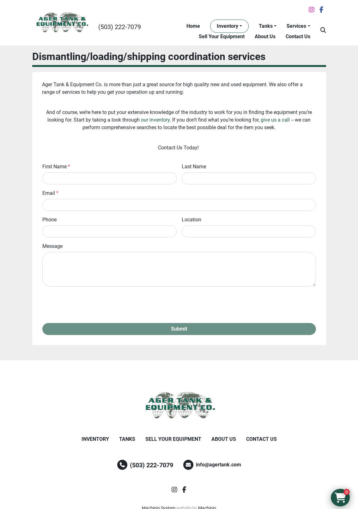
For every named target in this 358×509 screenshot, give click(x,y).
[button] (229, 26)
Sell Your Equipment (222, 36)
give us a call (275, 120)
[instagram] (311, 10)
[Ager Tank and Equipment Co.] (179, 406)
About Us (265, 36)
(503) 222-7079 (119, 27)
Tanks (266, 26)
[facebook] (321, 10)
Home (193, 26)
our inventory (155, 120)
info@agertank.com (218, 465)
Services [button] (296, 26)
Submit (179, 329)
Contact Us (298, 36)
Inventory (227, 26)
